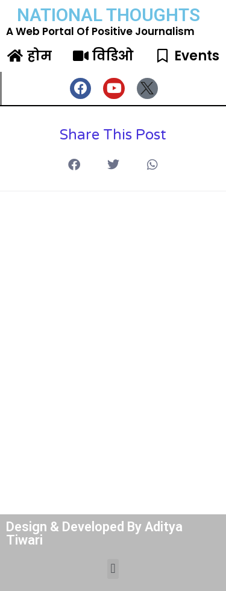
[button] (152, 165)
